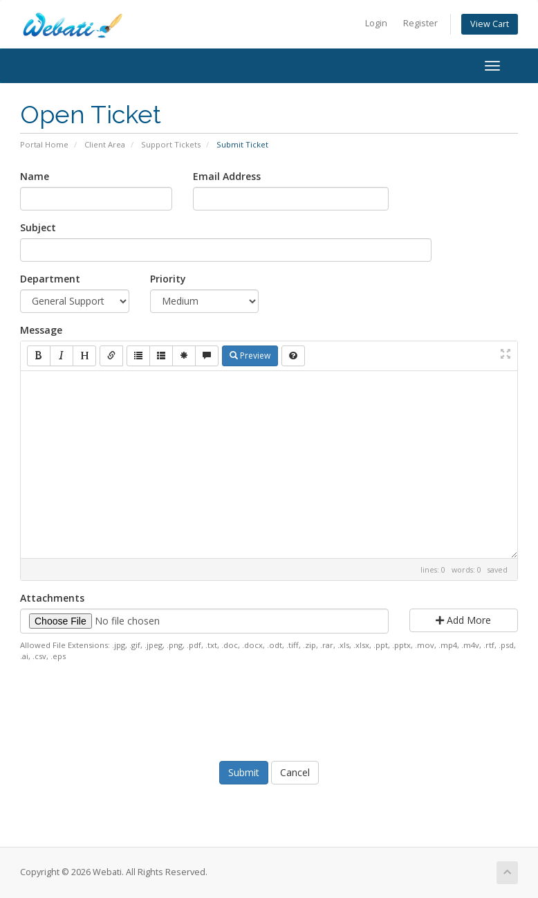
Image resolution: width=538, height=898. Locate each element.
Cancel (295, 772)
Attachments (52, 597)
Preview (250, 355)
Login (376, 23)
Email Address (227, 176)
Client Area (104, 144)
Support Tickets (171, 144)
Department (50, 278)
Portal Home (44, 144)
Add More (463, 620)
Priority (168, 278)
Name (34, 176)
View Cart (489, 24)
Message (41, 329)
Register (420, 23)
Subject (38, 227)
